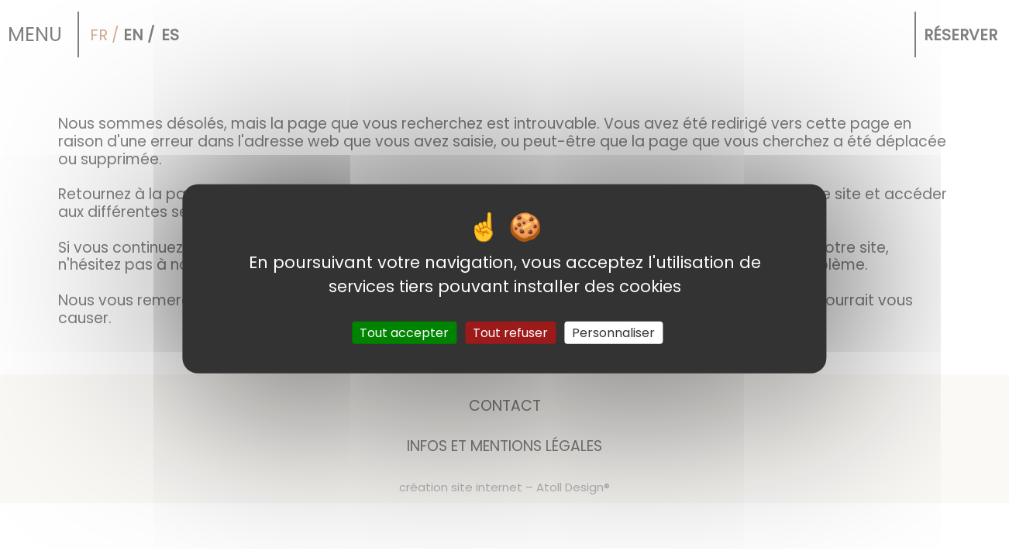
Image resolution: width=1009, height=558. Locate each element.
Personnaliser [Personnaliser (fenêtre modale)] (613, 333)
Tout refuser (510, 333)
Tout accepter (404, 333)
